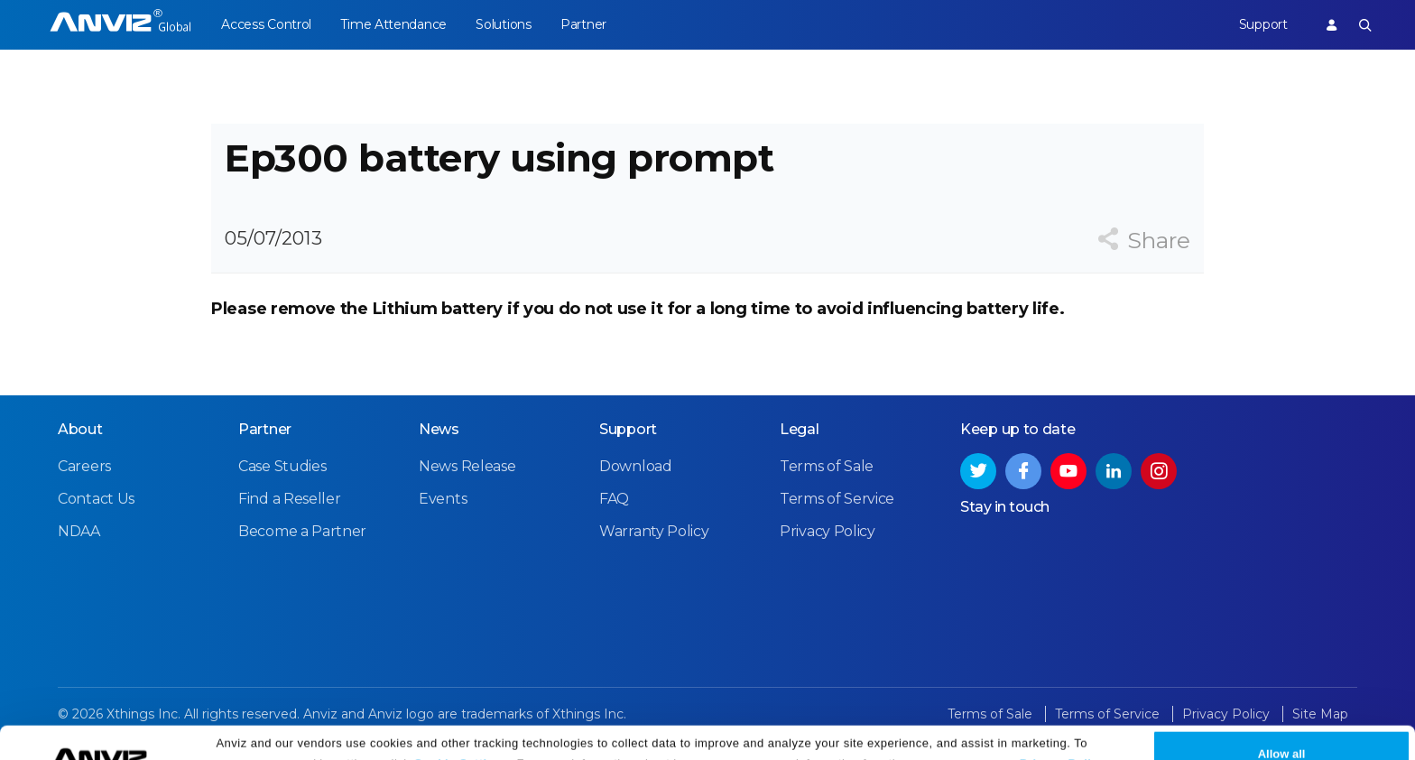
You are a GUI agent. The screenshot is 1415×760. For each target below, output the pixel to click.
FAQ (614, 498)
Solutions (503, 24)
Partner (583, 24)
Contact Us (96, 498)
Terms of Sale (827, 466)
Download (635, 466)
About (80, 429)
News (439, 429)
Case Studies (282, 466)
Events (443, 498)
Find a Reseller (289, 498)
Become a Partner (302, 531)
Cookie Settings (461, 735)
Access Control (266, 24)
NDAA (79, 531)
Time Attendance (393, 24)
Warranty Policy (654, 531)
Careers (84, 466)
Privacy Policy (1062, 735)
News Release (467, 466)
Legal (799, 429)
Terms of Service (837, 498)
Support (1263, 24)
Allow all (1282, 725)
